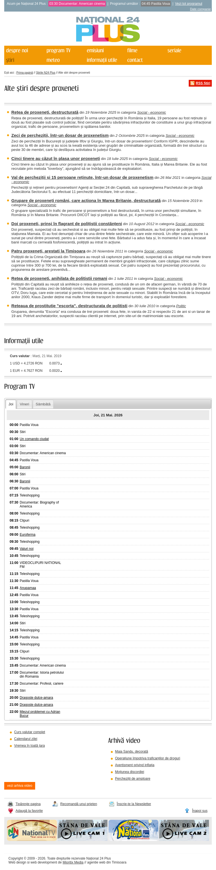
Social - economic (151, 112)
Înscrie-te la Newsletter (134, 804)
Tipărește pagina (27, 804)
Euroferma (27, 535)
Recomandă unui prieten (78, 804)
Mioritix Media (73, 862)
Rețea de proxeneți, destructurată (44, 112)
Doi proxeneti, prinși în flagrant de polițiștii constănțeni (66, 223)
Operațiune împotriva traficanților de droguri (147, 758)
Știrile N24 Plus (45, 72)
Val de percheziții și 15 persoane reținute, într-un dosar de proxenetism (82, 177)
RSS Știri (203, 83)
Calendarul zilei (25, 739)
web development (44, 862)
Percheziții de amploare (132, 779)
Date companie (200, 9)
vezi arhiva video (19, 786)
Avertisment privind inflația (134, 765)
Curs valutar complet (29, 732)
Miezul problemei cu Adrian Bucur (40, 714)
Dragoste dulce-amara (36, 698)
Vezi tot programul (188, 4)
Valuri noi (26, 549)
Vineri (24, 404)
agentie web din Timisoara (106, 862)
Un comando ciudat (34, 439)
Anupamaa (28, 588)
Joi (10, 404)
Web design (17, 862)
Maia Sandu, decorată (131, 751)
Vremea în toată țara (29, 746)
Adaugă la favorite (29, 811)
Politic (181, 306)
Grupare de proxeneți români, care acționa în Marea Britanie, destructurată (86, 200)
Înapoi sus (200, 811)
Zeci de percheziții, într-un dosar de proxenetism (60, 135)
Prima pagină (24, 72)
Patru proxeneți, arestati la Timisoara (48, 251)
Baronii (25, 467)
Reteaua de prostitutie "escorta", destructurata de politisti (69, 305)
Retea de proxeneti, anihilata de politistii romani (59, 278)
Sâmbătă (43, 404)
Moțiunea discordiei (129, 772)
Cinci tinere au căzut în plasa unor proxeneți (55, 158)
